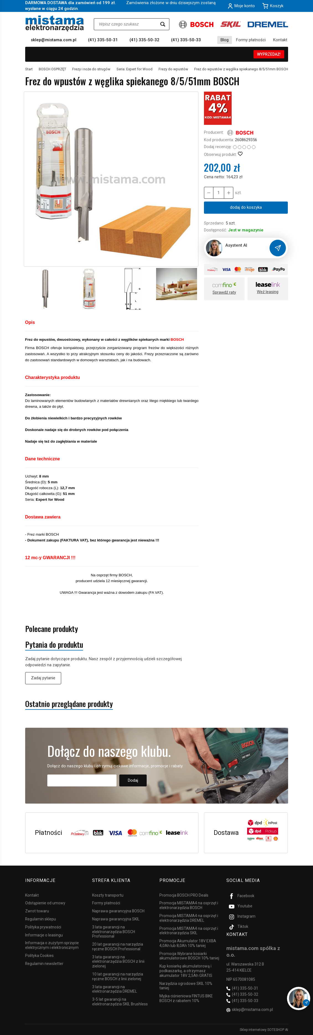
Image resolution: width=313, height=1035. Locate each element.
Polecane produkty (51, 628)
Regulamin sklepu (40, 919)
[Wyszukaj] (162, 24)
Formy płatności (251, 39)
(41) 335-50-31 (103, 39)
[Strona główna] (54, 23)
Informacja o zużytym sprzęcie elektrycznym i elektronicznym (52, 945)
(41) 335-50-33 (186, 39)
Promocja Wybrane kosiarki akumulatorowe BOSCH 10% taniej (189, 955)
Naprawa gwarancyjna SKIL (115, 919)
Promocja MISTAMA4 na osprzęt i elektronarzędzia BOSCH (188, 905)
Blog (225, 39)
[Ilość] (218, 193)
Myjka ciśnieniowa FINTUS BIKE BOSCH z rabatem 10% (186, 998)
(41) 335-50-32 (144, 39)
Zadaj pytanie (43, 677)
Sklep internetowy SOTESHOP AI (264, 1029)
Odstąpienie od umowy (45, 903)
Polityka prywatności (43, 927)
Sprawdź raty (224, 292)
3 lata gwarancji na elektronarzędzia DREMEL (114, 988)
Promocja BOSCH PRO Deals (183, 895)
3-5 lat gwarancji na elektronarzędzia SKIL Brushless (120, 1001)
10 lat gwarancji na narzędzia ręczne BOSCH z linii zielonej (117, 976)
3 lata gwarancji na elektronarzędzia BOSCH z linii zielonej (118, 961)
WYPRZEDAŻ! (269, 54)
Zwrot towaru (37, 911)
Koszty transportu (107, 895)
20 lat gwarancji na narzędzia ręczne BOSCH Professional (117, 946)
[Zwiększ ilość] (208, 193)
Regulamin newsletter (44, 963)
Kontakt (280, 39)
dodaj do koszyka (246, 207)
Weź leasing (267, 291)
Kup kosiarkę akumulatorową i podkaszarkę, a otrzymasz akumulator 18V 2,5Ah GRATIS (185, 971)
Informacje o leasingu (44, 935)
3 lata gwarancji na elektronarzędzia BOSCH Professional (113, 931)
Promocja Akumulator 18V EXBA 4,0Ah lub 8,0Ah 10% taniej (187, 943)
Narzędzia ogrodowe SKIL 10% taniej (185, 985)
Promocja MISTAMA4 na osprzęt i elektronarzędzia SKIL (188, 930)
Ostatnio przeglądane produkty (69, 703)
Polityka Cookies (39, 955)
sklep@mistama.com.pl (53, 39)
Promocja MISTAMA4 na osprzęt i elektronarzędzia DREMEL (188, 918)
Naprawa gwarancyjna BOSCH (118, 911)
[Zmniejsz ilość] (228, 193)
